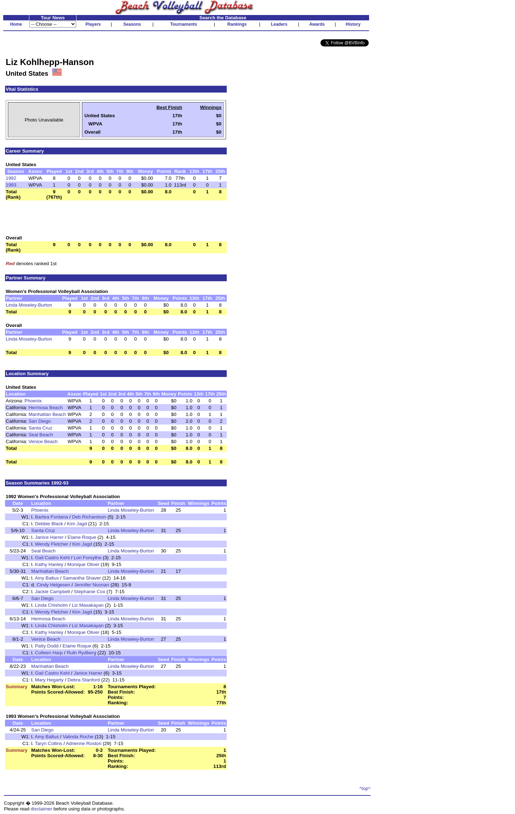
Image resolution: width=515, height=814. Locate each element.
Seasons (132, 24)
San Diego (40, 421)
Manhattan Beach (47, 414)
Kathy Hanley (49, 564)
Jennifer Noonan (91, 584)
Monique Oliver (83, 564)
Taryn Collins (48, 743)
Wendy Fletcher (51, 544)
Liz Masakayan (88, 605)
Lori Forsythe (88, 557)
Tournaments (183, 24)
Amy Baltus (47, 578)
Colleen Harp (49, 652)
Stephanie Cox (89, 591)
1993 (11, 185)
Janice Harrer (49, 537)
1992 (11, 178)
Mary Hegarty (49, 680)
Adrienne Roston (83, 743)
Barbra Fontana (51, 517)
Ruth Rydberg (81, 652)
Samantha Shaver (82, 578)
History (353, 24)
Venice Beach (43, 441)
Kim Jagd (77, 523)
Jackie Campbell (52, 591)
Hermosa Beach (46, 407)
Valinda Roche (78, 736)
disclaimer (41, 808)
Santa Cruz (41, 428)
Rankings (237, 24)
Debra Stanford (84, 680)
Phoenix (33, 400)
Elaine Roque (82, 537)
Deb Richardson (89, 517)
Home (16, 24)
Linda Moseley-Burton (29, 305)
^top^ (365, 788)
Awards (317, 24)
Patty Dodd (47, 646)
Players (93, 24)
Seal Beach (41, 434)
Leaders (279, 24)
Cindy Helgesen (53, 584)
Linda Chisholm (51, 605)
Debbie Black (49, 523)
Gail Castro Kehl (52, 557)
